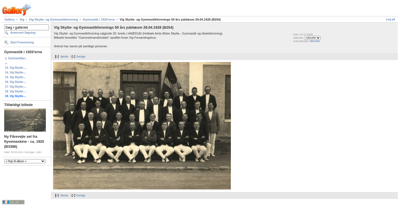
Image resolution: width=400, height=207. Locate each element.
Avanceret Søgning (23, 32)
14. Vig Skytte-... (15, 72)
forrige (81, 56)
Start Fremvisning (22, 42)
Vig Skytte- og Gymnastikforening (53, 19)
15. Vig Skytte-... (15, 77)
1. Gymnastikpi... (16, 58)
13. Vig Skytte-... (15, 67)
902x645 (315, 41)
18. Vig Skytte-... (15, 91)
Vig (21, 19)
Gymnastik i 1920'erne (99, 19)
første (64, 56)
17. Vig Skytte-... (15, 86)
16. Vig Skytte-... (15, 81)
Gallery (9, 19)
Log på (390, 19)
